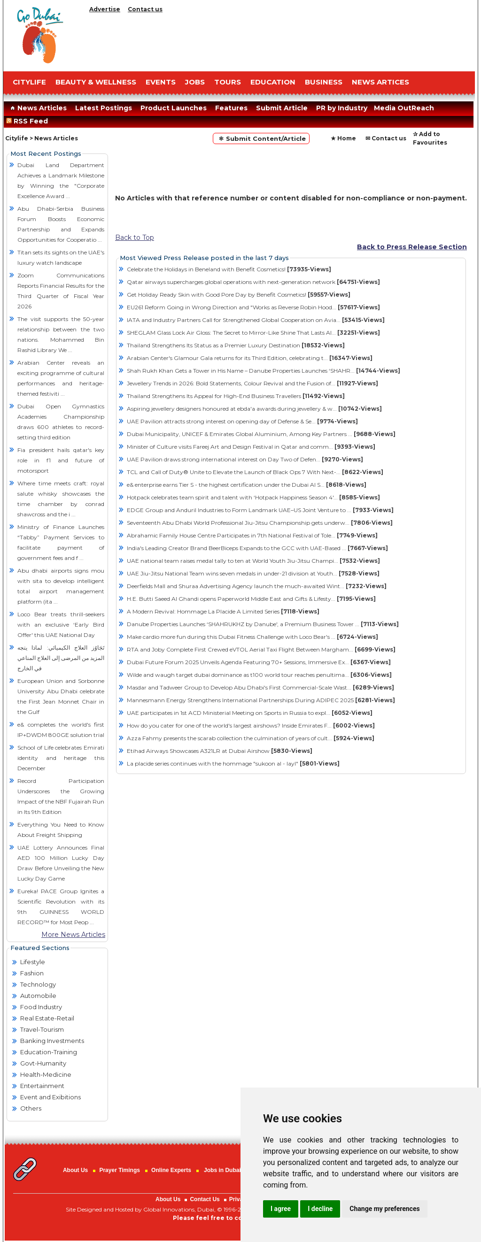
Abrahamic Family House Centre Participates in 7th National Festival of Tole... (252, 535)
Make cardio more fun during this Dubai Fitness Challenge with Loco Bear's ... (252, 636)
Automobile (38, 995)
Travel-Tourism (42, 1029)
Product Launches (174, 108)
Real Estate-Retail (47, 1018)
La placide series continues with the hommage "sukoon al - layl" (233, 763)
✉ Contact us (385, 138)
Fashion (32, 973)
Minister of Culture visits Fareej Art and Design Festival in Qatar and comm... (251, 446)
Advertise (104, 9)
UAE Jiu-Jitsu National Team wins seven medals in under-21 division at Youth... (253, 573)
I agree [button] (281, 1208)
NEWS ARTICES (380, 81)
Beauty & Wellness (95, 81)
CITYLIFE (29, 81)
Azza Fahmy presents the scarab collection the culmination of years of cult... (250, 738)
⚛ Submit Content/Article (261, 138)
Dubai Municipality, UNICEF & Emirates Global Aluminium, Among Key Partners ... (261, 433)
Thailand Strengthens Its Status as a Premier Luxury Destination (236, 345)
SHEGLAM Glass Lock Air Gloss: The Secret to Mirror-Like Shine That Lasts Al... (253, 332)
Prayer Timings (119, 1170)
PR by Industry (341, 108)
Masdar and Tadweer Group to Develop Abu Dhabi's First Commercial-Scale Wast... (260, 687)
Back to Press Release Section (412, 247)
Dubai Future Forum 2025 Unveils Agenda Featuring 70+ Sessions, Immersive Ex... (259, 662)
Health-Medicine (45, 1074)
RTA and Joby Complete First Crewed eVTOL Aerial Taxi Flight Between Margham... (261, 649)
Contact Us (204, 1199)
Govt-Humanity (43, 1063)
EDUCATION (272, 81)
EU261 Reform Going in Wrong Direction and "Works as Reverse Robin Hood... (253, 307)
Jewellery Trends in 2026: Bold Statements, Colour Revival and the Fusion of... (252, 383)
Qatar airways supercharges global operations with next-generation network (253, 281)
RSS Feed (29, 121)
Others (30, 1108)
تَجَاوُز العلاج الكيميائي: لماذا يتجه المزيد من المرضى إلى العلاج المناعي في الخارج (60, 658)
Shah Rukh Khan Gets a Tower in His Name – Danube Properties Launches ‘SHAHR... (263, 370)
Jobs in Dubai (222, 1170)
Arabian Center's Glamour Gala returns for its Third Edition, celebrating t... (249, 357)
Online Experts (171, 1170)
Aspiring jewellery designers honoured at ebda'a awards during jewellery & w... (254, 408)
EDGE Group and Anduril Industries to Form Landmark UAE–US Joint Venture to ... (260, 510)
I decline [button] (320, 1208)
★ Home (343, 138)
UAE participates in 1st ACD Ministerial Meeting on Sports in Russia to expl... (249, 712)
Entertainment (42, 1085)
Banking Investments (52, 1040)
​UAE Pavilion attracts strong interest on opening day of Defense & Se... (242, 421)
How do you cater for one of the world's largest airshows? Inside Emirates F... (251, 725)
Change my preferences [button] (384, 1208)
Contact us (145, 9)
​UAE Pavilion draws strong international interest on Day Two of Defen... (245, 459)
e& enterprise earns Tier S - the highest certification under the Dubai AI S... (246, 484)
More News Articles (73, 934)
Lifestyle (32, 962)
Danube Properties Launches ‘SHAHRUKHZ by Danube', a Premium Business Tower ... (263, 624)
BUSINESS (323, 81)
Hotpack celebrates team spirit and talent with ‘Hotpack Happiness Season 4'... (253, 497)
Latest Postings (103, 108)
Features (231, 108)
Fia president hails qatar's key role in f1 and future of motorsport (60, 460)
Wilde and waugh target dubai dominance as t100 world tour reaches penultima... (259, 674)
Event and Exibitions (50, 1097)
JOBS (195, 81)
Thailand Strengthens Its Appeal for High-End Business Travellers (236, 395)
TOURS (227, 81)
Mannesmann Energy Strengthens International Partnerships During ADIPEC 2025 (261, 700)
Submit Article (282, 108)
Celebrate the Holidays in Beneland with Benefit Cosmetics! (229, 269)
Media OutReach (404, 108)
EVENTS (161, 81)
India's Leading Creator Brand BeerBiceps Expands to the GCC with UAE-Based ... (257, 548)
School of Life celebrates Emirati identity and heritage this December (60, 758)
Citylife (16, 138)
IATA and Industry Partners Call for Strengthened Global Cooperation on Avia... (256, 319)
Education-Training (48, 1052)
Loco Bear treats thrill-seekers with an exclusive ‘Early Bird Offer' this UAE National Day (60, 624)
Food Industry (41, 1007)
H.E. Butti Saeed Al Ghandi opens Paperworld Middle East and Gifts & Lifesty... (251, 598)
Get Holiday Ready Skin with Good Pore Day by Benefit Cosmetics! (238, 294)
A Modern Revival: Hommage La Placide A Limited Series (223, 611)
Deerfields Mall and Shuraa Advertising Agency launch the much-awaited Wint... (257, 586)
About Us (75, 1170)
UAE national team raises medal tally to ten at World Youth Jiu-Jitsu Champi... (253, 560)
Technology (38, 984)
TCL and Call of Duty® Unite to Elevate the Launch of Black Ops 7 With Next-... (255, 471)
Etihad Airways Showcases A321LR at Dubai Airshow (219, 750)
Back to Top (134, 237)
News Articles (37, 108)
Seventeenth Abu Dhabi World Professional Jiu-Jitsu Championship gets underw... (260, 522)
